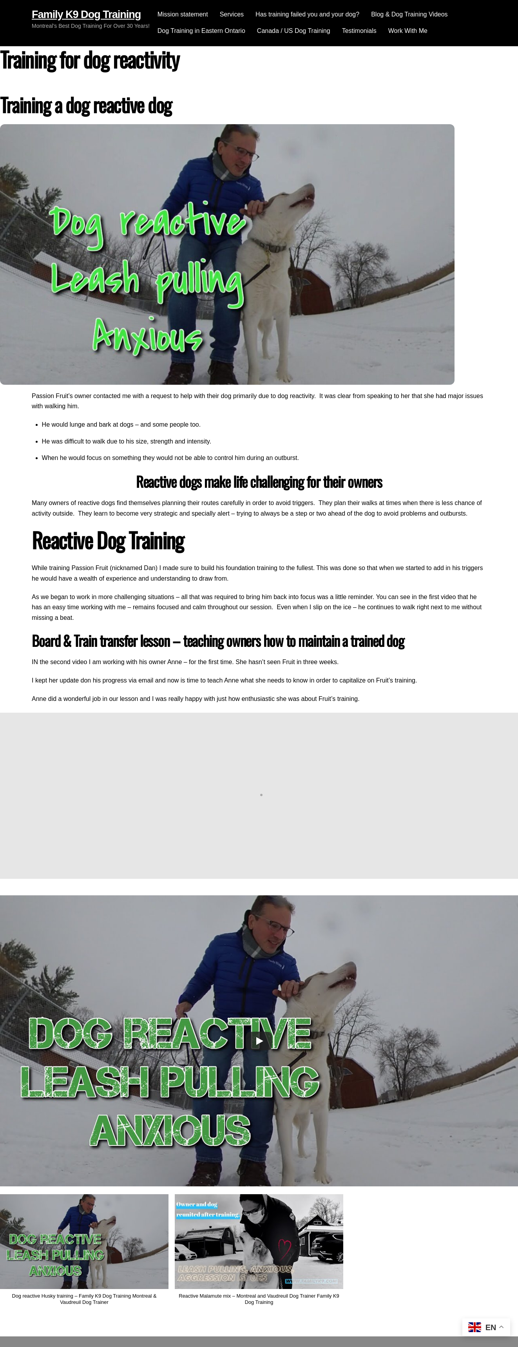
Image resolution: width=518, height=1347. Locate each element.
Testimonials (359, 30)
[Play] (259, 1041)
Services (232, 14)
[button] (259, 1253)
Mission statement (183, 14)
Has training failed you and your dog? (307, 14)
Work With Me (407, 30)
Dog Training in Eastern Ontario (201, 30)
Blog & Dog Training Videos (409, 14)
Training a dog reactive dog (86, 104)
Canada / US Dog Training (293, 30)
